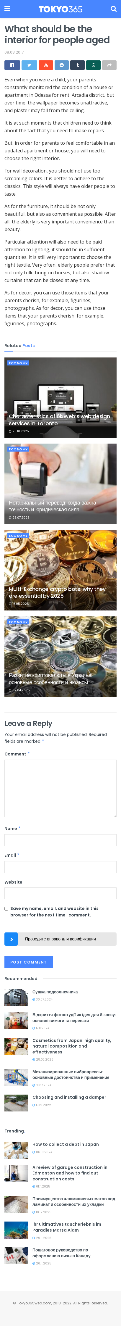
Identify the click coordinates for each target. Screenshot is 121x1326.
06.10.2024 (42, 1152)
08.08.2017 (14, 52)
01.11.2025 (41, 1186)
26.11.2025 (41, 1263)
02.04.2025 (19, 690)
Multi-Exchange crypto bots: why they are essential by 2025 (57, 592)
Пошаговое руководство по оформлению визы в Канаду (61, 1253)
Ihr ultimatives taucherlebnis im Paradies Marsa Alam (66, 1227)
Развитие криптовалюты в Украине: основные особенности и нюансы (50, 678)
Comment (17, 754)
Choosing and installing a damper (69, 1097)
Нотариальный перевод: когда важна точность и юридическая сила (52, 506)
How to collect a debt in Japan (65, 1144)
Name (12, 828)
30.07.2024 (42, 999)
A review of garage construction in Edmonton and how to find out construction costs (69, 1173)
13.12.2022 (41, 1105)
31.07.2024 (41, 1085)
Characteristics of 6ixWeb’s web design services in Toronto (59, 420)
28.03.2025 (42, 1059)
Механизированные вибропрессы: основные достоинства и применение (70, 1075)
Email (12, 855)
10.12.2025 (41, 1212)
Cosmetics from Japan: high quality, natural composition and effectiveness (71, 1046)
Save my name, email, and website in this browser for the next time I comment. (54, 912)
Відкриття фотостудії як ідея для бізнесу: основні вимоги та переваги (74, 1018)
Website (13, 882)
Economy (18, 363)
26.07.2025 (19, 517)
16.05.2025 (19, 604)
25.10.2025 (19, 431)
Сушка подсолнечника (55, 992)
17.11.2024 (40, 1028)
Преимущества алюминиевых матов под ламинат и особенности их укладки (73, 1202)
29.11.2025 (41, 1238)
